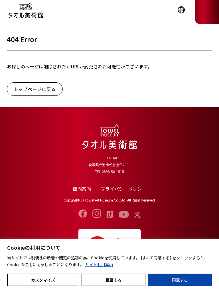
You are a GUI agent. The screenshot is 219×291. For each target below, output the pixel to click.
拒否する (113, 280)
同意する (180, 280)
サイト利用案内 (99, 264)
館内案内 (82, 188)
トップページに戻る (35, 89)
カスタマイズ (43, 280)
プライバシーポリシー (123, 188)
